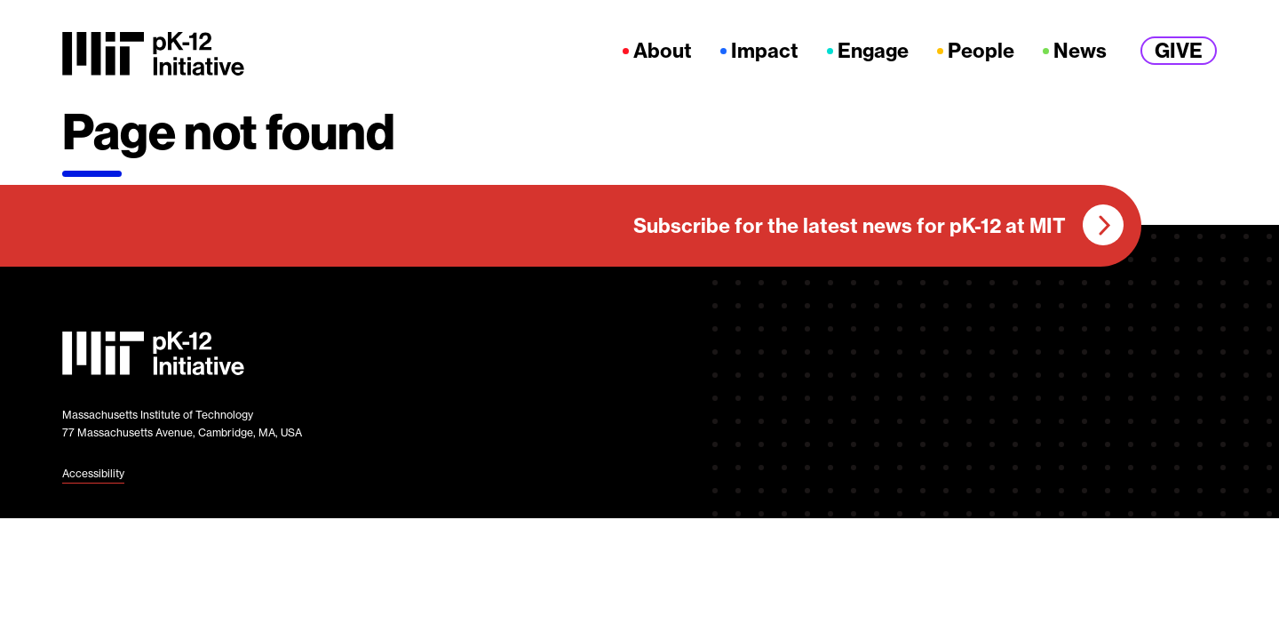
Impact (764, 51)
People (981, 51)
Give (1179, 50)
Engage (873, 51)
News (1080, 51)
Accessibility (93, 473)
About (662, 51)
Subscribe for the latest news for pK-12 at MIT (849, 226)
